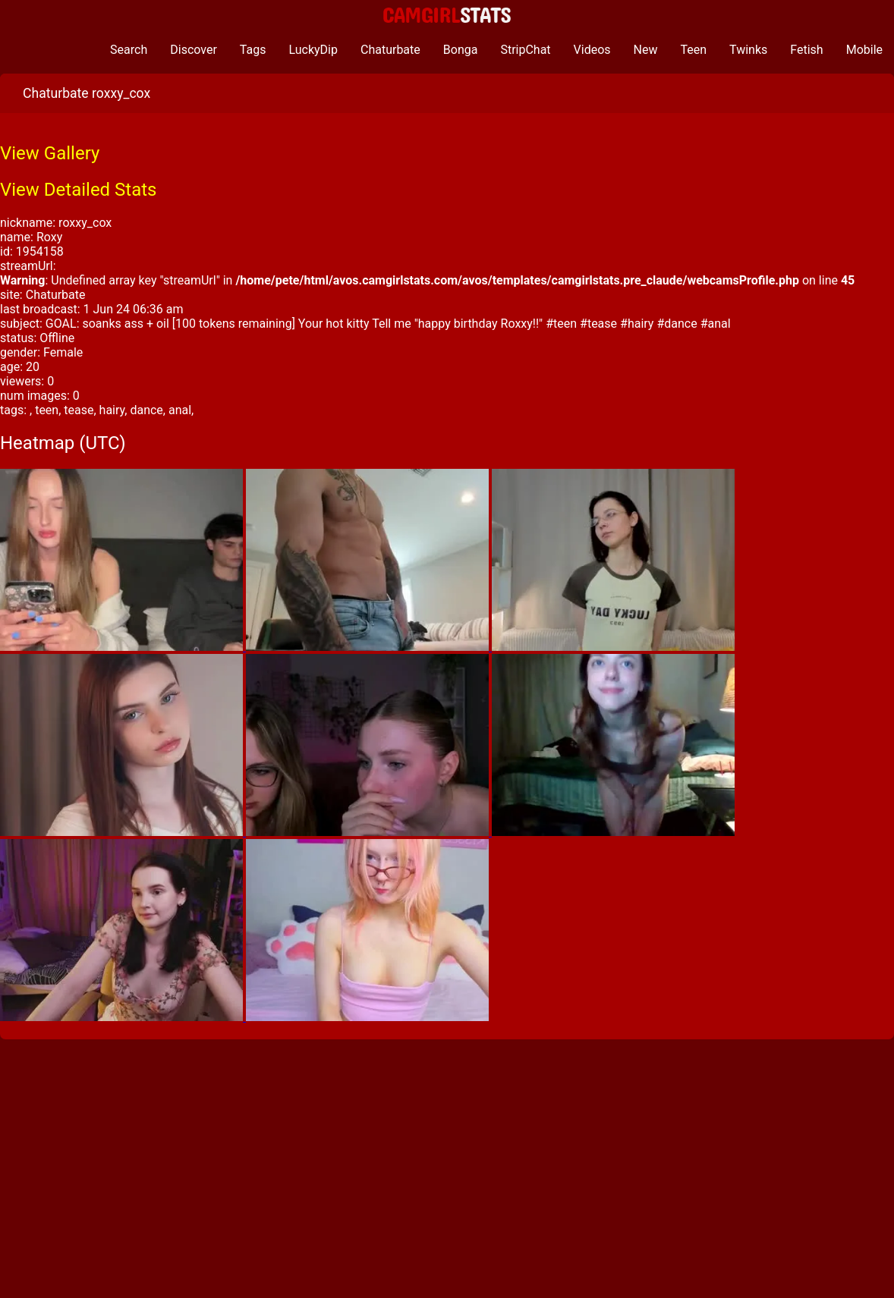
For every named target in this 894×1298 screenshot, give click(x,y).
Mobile (864, 49)
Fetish (806, 49)
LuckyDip (313, 49)
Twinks (748, 49)
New (646, 49)
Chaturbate (390, 49)
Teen (694, 49)
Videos (592, 49)
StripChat (525, 49)
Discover (193, 49)
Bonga (460, 49)
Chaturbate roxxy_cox (86, 93)
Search (128, 49)
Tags (253, 49)
